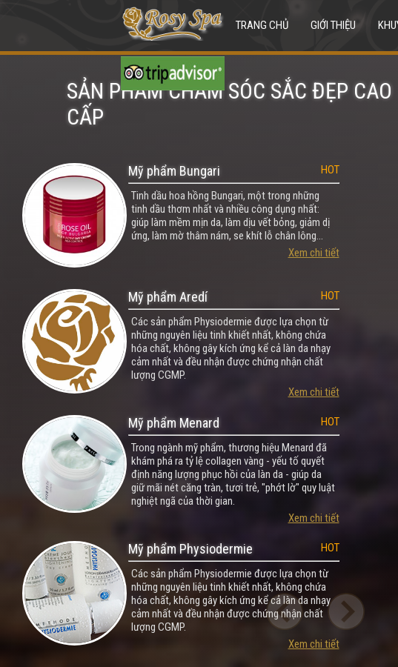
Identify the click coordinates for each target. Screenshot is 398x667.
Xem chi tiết (313, 252)
